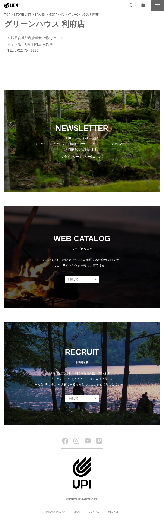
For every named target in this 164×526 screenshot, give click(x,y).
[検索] (131, 5)
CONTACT (95, 511)
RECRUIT (113, 511)
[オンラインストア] (143, 5)
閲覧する (73, 279)
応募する (73, 398)
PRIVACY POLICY (55, 511)
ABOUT (77, 511)
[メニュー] (157, 5)
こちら (98, 156)
